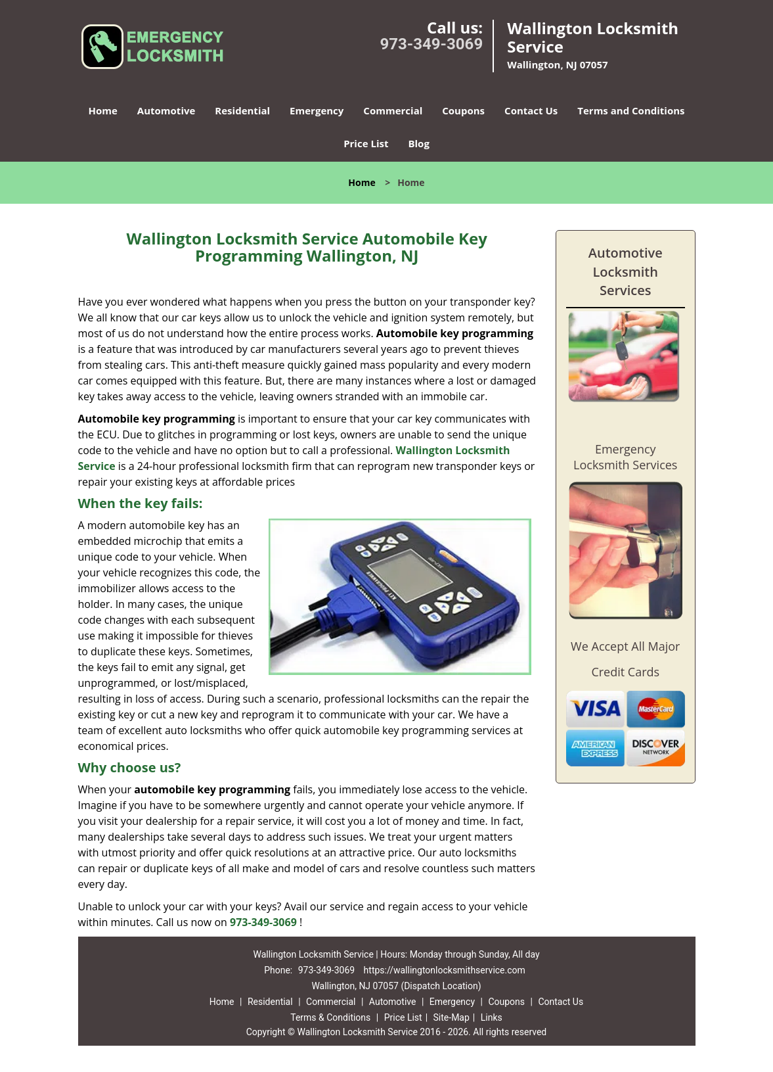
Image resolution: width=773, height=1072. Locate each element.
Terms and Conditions (630, 110)
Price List (365, 143)
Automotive (166, 110)
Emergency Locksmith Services (625, 457)
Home (102, 110)
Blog (418, 143)
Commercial (392, 110)
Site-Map (451, 1017)
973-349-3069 (431, 44)
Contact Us (531, 110)
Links (491, 1017)
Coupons (463, 110)
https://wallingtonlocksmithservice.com (444, 970)
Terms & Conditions (330, 1017)
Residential (242, 110)
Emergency (316, 110)
